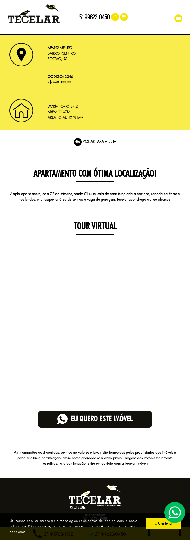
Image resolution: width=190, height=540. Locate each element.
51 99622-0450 (94, 17)
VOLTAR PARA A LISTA (95, 142)
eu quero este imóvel (95, 419)
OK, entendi (163, 524)
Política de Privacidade (27, 526)
